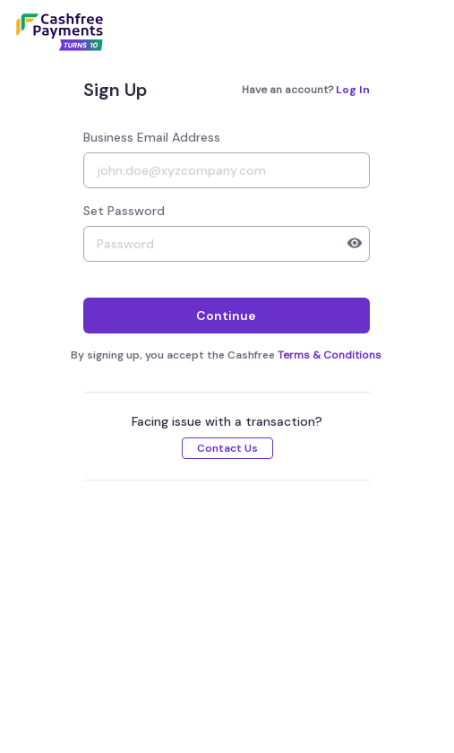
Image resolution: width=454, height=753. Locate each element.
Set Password (124, 211)
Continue (226, 315)
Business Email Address (151, 137)
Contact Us (227, 448)
